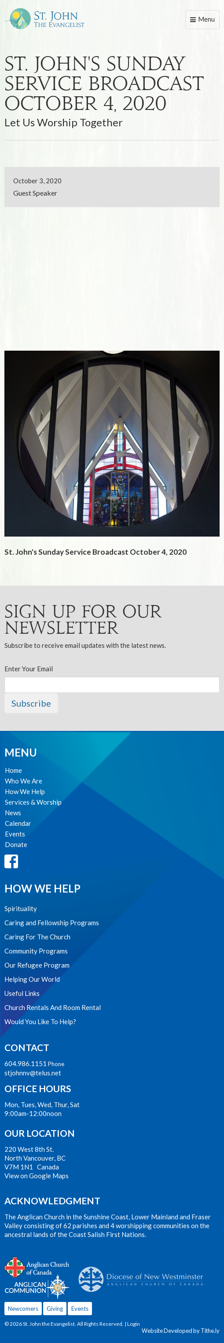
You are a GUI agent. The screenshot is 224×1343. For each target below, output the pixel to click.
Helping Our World (32, 979)
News (13, 813)
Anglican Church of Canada (37, 1266)
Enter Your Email (28, 669)
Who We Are (23, 781)
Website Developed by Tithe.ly (181, 1330)
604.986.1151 (25, 1063)
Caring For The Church (37, 937)
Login (133, 1323)
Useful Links (22, 993)
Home (13, 770)
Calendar (18, 823)
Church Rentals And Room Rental (52, 1007)
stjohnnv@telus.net (32, 1073)
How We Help (25, 791)
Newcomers (23, 1308)
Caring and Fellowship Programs (51, 923)
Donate (16, 844)
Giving (55, 1308)
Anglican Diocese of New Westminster (144, 1275)
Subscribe (31, 703)
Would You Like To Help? (40, 1021)
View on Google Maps (36, 1176)
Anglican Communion (37, 1286)
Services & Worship (33, 802)
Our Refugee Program (37, 965)
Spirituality (20, 908)
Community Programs (36, 951)
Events (15, 834)
